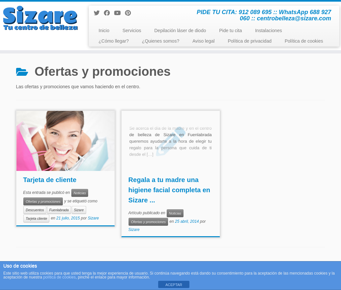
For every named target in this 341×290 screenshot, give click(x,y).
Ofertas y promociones (43, 201)
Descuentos (35, 210)
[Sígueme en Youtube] (119, 13)
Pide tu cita (230, 30)
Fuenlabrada (59, 210)
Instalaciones (268, 30)
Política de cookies (304, 41)
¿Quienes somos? (161, 41)
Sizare (79, 210)
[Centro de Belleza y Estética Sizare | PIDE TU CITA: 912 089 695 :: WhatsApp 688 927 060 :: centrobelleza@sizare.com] (40, 18)
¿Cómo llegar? (114, 41)
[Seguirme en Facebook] (109, 13)
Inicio (104, 30)
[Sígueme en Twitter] (99, 13)
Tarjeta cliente (36, 218)
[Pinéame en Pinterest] (130, 13)
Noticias (80, 193)
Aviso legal (203, 41)
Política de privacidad (250, 41)
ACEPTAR (173, 285)
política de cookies (59, 277)
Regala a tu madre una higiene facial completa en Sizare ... (169, 190)
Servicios (131, 30)
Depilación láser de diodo (180, 30)
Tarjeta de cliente (49, 179)
